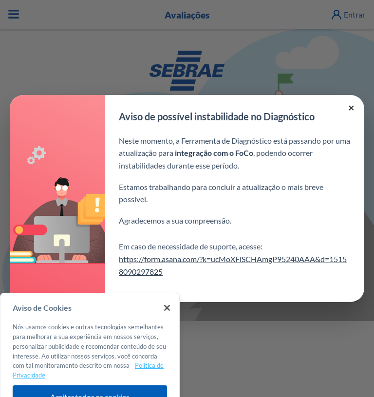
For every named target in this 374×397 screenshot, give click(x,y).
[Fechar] (167, 325)
